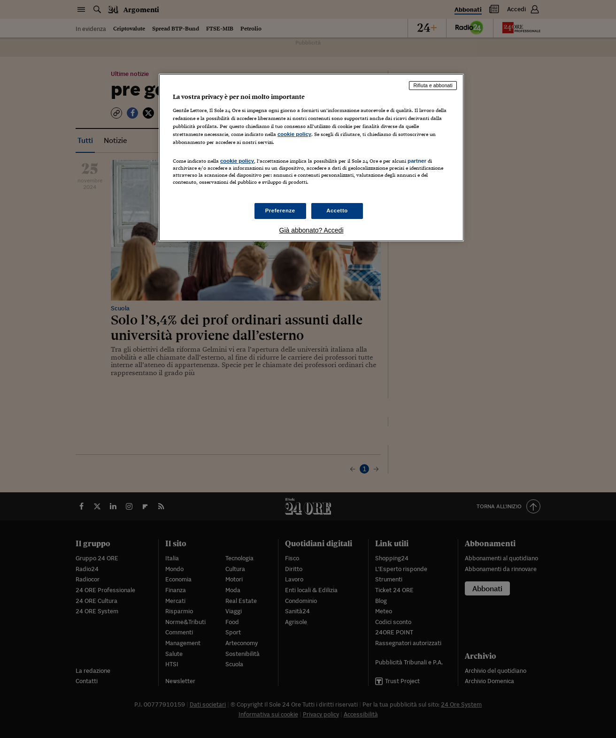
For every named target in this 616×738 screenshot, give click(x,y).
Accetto (337, 210)
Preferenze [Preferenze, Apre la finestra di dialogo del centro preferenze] (280, 210)
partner (417, 161)
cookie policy (294, 134)
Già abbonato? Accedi (311, 230)
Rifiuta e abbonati (433, 85)
